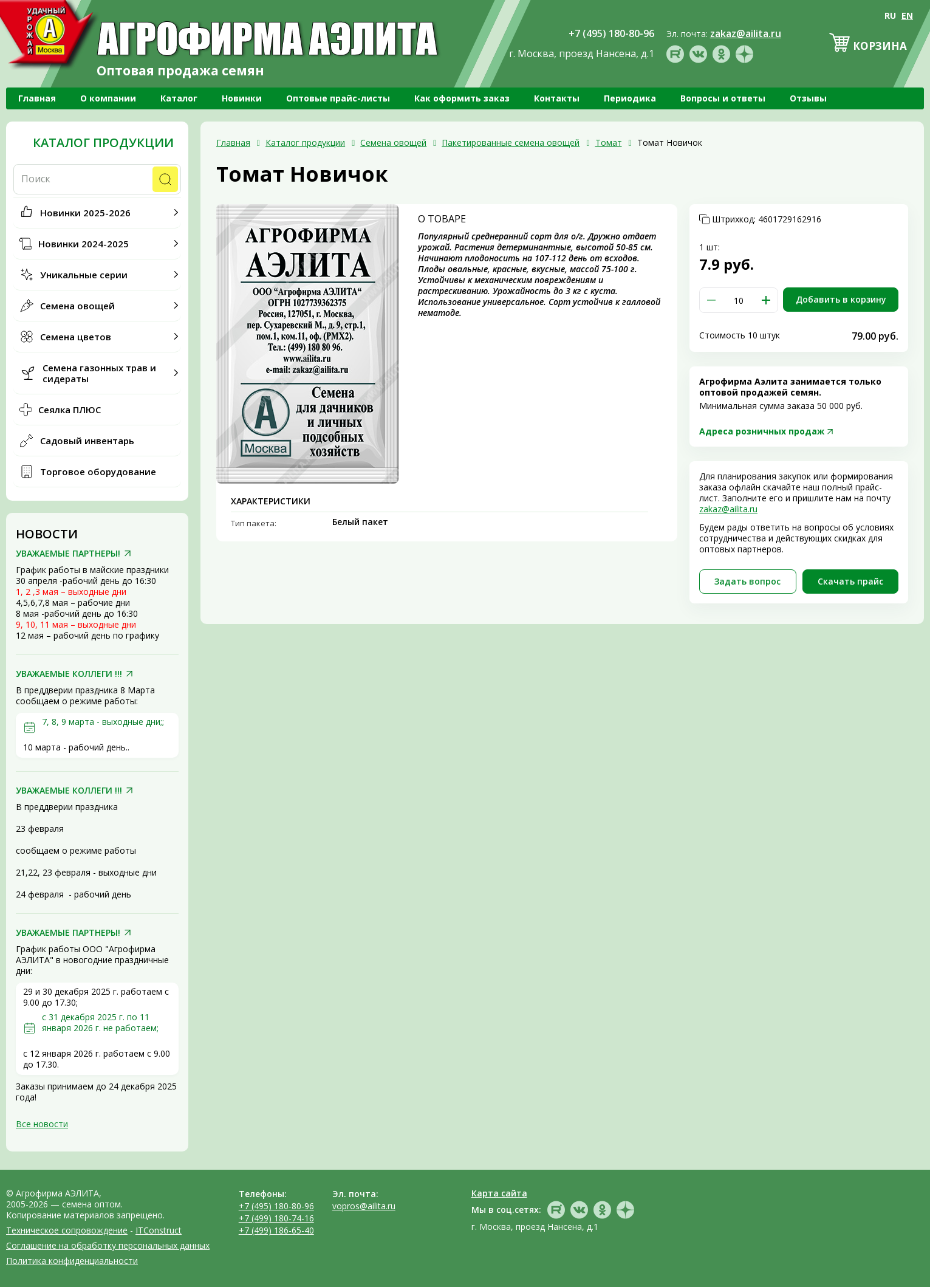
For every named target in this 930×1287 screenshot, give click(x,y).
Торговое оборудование (98, 471)
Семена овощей (77, 306)
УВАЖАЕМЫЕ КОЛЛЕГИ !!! (69, 673)
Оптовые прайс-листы (338, 98)
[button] (765, 300)
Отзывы (808, 98)
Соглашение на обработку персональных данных (108, 1245)
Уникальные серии (84, 275)
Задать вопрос (747, 581)
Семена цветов (75, 337)
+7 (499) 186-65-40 (276, 1230)
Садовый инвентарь (87, 440)
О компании (108, 98)
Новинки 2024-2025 (83, 244)
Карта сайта (499, 1193)
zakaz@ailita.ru (728, 509)
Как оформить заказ (462, 98)
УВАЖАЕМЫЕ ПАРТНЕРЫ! (68, 553)
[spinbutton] (739, 300)
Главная (37, 98)
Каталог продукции (103, 143)
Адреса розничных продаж (761, 431)
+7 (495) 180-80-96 (276, 1206)
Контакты (557, 98)
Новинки (242, 98)
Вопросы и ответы (722, 98)
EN (907, 15)
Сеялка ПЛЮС (69, 409)
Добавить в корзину (841, 299)
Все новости (42, 1124)
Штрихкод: (766, 219)
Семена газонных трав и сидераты (99, 373)
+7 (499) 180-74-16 (276, 1218)
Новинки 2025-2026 (85, 213)
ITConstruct (158, 1230)
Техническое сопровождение (67, 1230)
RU (890, 15)
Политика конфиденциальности (72, 1260)
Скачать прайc (850, 581)
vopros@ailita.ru (363, 1206)
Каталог (178, 98)
